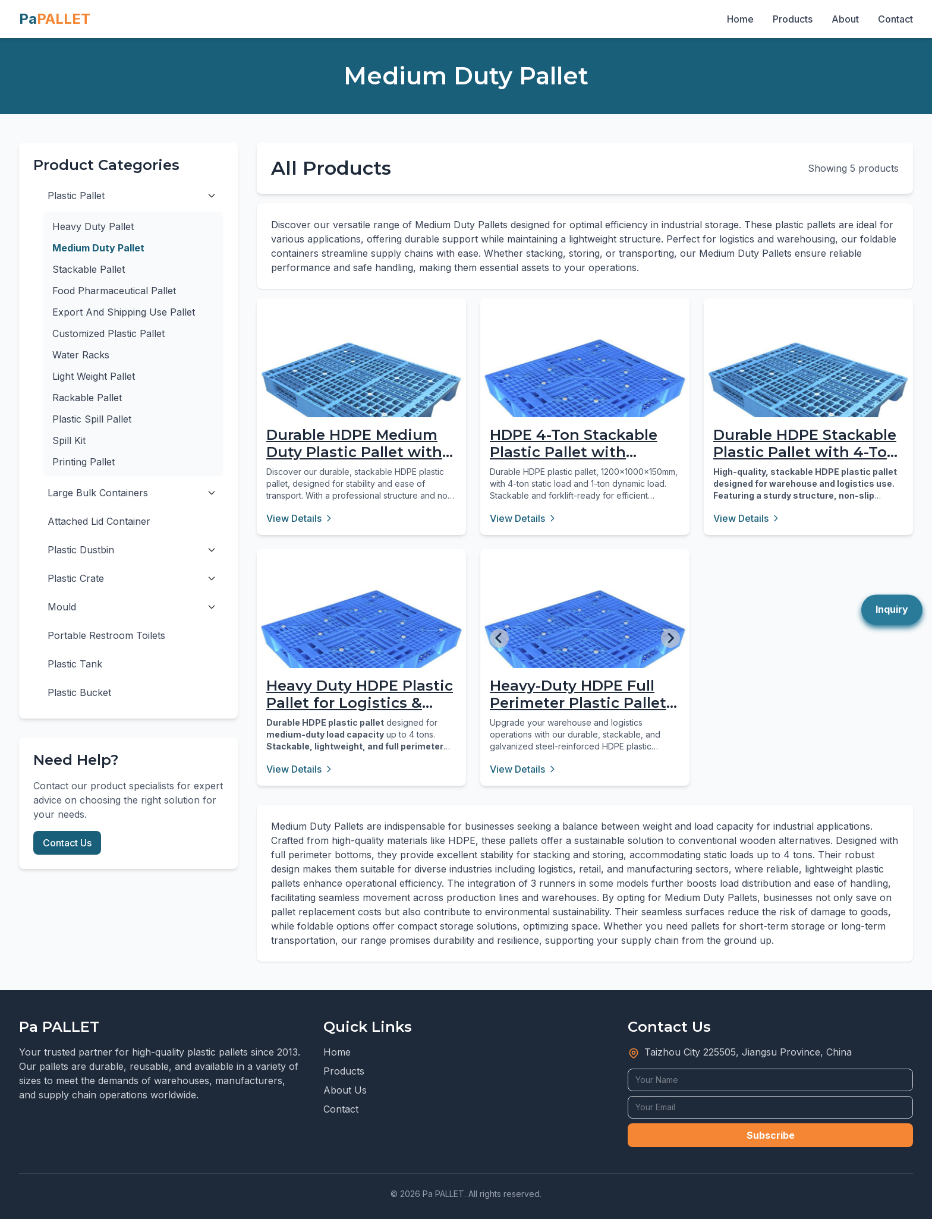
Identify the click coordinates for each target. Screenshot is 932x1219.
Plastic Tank (75, 664)
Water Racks (80, 355)
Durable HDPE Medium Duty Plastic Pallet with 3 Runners (360, 452)
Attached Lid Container (99, 521)
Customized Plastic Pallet (108, 333)
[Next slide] (670, 638)
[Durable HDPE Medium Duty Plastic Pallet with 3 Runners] (361, 403)
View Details (299, 518)
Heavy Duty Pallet (93, 226)
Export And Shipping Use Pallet (123, 312)
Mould (62, 607)
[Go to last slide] (499, 638)
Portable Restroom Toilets (106, 635)
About (845, 19)
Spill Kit (69, 440)
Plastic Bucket (79, 692)
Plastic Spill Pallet (91, 419)
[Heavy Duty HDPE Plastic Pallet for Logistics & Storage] (361, 653)
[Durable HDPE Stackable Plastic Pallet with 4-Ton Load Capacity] (808, 403)
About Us (345, 1090)
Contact (895, 19)
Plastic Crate (76, 578)
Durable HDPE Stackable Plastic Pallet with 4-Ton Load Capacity (805, 452)
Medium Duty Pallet (98, 248)
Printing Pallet (83, 462)
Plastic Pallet (76, 195)
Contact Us (67, 843)
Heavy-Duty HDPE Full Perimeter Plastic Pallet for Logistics (578, 703)
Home (740, 19)
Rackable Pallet (87, 398)
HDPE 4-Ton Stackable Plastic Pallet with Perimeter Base (573, 452)
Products (793, 19)
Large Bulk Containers (98, 493)
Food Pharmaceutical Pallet (114, 291)
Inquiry (892, 610)
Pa (54, 18)
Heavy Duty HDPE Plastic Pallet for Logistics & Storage (359, 703)
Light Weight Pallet (93, 376)
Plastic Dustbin (81, 550)
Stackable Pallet (88, 269)
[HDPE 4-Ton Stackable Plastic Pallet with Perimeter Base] (584, 403)
